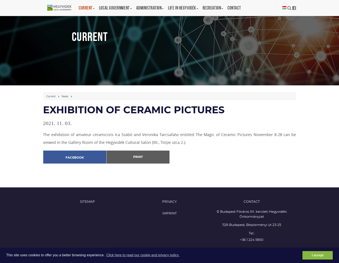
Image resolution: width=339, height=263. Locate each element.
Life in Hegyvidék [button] (183, 7)
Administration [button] (150, 7)
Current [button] (87, 7)
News (65, 96)
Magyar (284, 8)
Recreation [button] (213, 7)
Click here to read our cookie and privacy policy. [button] (142, 255)
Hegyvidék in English (61, 8)
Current (51, 96)
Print (138, 157)
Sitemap (87, 201)
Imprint (169, 213)
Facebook (75, 157)
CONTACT (252, 201)
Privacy (169, 201)
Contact (234, 7)
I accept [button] (317, 255)
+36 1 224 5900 (251, 240)
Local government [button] (115, 7)
